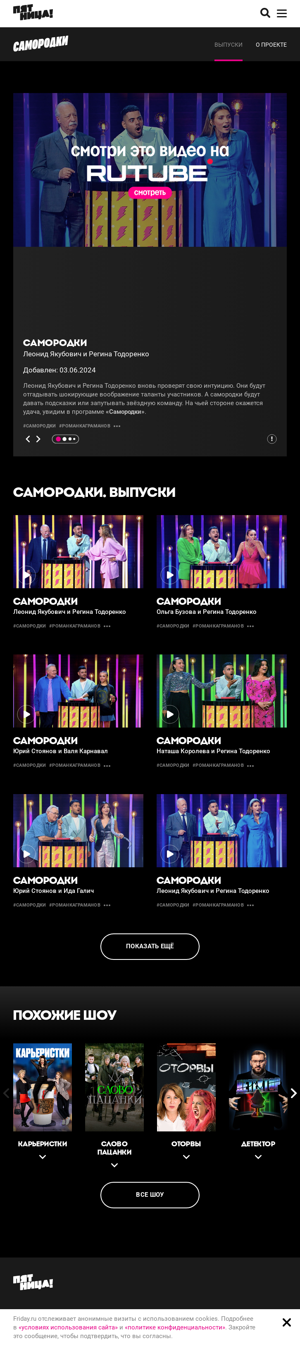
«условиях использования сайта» (68, 1327)
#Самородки (39, 426)
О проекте (271, 44)
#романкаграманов (84, 426)
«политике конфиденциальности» (175, 1327)
